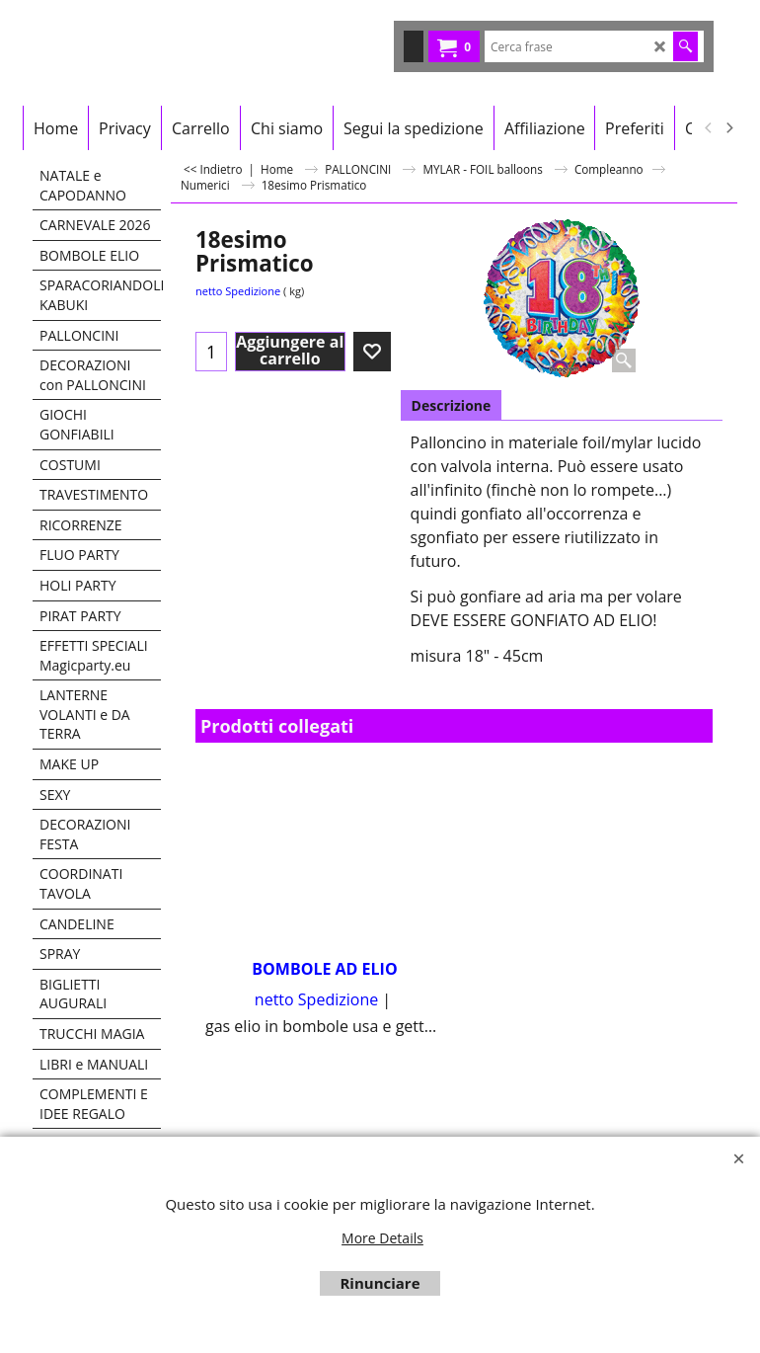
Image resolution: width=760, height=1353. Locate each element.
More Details (382, 1238)
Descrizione (452, 405)
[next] (728, 128)
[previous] (709, 128)
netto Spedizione (237, 290)
